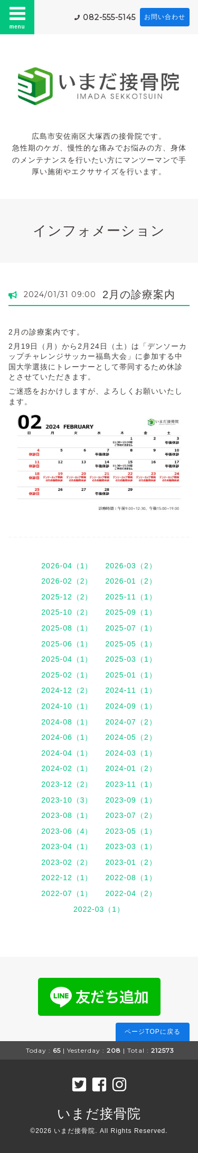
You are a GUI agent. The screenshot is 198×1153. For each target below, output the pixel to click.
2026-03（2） (131, 565)
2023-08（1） (66, 815)
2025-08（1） (66, 628)
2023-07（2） (131, 815)
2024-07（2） (131, 722)
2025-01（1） (131, 675)
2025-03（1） (131, 659)
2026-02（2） (66, 581)
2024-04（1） (66, 753)
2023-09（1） (131, 800)
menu (17, 17)
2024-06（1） (66, 737)
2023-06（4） (66, 831)
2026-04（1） (66, 565)
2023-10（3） (66, 800)
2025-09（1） (131, 612)
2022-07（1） (66, 893)
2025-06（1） (66, 644)
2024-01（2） (131, 768)
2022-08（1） (131, 877)
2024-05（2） (131, 737)
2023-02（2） (66, 862)
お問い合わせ (164, 17)
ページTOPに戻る (152, 1031)
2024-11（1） (131, 690)
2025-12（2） (66, 597)
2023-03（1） (131, 846)
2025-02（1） (66, 675)
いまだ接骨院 (99, 1113)
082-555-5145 (109, 17)
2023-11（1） (131, 784)
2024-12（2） (66, 690)
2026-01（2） (131, 581)
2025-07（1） (131, 628)
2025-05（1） (131, 644)
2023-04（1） (66, 846)
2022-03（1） (99, 909)
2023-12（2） (66, 784)
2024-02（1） (66, 768)
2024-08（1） (66, 722)
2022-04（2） (131, 893)
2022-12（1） (66, 877)
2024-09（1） (131, 706)
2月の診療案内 (138, 294)
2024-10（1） (66, 706)
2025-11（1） (131, 597)
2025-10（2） (66, 612)
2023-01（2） (131, 862)
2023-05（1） (131, 831)
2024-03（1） (131, 753)
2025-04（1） (66, 659)
